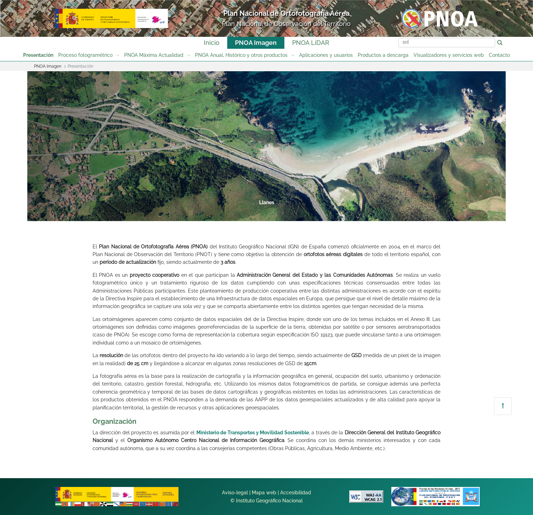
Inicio (212, 42)
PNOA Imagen (256, 42)
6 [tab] (319, 213)
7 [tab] (345, 213)
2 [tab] (212, 213)
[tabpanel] (266, 146)
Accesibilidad (295, 492)
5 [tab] (292, 213)
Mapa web (264, 492)
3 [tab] (239, 213)
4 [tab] (266, 213)
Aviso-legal (235, 492)
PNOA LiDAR (310, 42)
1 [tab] (186, 213)
